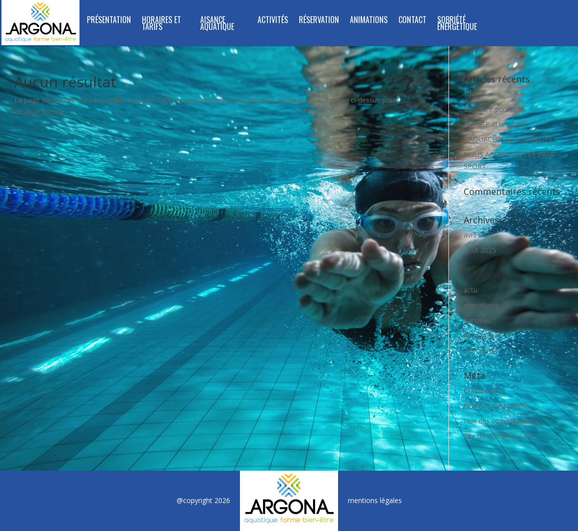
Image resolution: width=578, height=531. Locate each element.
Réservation (319, 21)
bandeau (477, 320)
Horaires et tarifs (161, 24)
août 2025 (480, 250)
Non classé (481, 350)
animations (481, 305)
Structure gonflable (494, 109)
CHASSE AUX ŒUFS (494, 124)
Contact (412, 21)
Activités (273, 21)
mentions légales (375, 500)
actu (470, 289)
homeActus (482, 335)
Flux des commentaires (501, 420)
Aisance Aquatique (217, 24)
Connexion (481, 390)
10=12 (473, 94)
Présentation (109, 21)
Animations (369, 21)
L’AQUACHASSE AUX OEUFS (508, 139)
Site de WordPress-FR (498, 436)
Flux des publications (496, 405)
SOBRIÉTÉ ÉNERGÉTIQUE (457, 24)
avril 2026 (479, 234)
